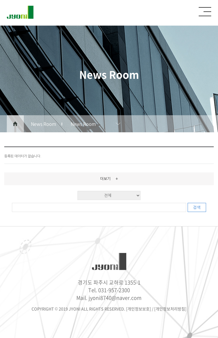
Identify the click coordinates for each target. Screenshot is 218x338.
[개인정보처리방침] (170, 309)
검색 (196, 207)
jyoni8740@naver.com (115, 298)
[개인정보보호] (138, 309)
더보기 (109, 179)
